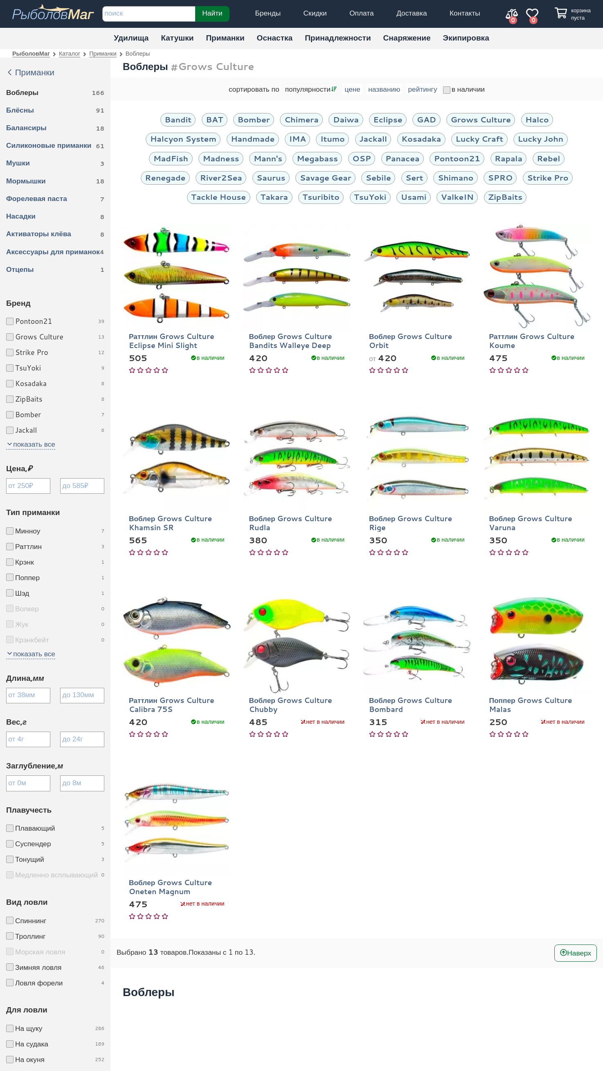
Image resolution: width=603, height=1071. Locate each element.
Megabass (317, 158)
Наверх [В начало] (579, 952)
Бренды (268, 13)
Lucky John (540, 138)
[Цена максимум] (82, 486)
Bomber (254, 119)
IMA (297, 138)
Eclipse (387, 119)
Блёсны (55, 110)
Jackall (373, 138)
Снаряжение (407, 37)
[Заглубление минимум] (28, 783)
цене (352, 89)
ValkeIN (457, 196)
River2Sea (221, 177)
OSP (361, 158)
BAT (214, 119)
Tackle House (218, 196)
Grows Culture (480, 119)
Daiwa (346, 119)
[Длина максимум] (82, 695)
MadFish (170, 158)
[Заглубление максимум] (82, 783)
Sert (414, 177)
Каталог (69, 53)
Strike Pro (547, 177)
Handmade (252, 138)
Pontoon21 (457, 158)
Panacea (402, 158)
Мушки (55, 163)
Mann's (268, 158)
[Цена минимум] (28, 486)
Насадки (55, 216)
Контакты (465, 13)
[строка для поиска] (148, 14)
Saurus (270, 177)
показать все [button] (34, 444)
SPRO (500, 177)
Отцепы (55, 270)
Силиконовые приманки (55, 145)
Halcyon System (183, 138)
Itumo (332, 138)
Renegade (165, 177)
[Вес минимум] (28, 739)
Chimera (301, 119)
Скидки (315, 13)
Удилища (131, 37)
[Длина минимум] (28, 695)
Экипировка (466, 37)
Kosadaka (421, 138)
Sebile (378, 177)
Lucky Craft (480, 138)
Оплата (361, 13)
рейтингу (422, 89)
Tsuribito (320, 196)
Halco (537, 119)
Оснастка (275, 37)
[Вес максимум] (82, 739)
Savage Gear (325, 177)
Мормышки (55, 181)
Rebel (548, 158)
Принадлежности (338, 37)
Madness (220, 158)
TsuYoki (370, 196)
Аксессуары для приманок (55, 252)
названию (384, 89)
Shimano (455, 177)
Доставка (411, 13)
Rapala (508, 158)
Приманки (225, 37)
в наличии (464, 89)
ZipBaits (505, 196)
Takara (274, 196)
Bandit (177, 119)
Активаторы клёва (55, 234)
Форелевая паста (55, 199)
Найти (212, 13)
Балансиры (55, 128)
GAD (426, 119)
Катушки (177, 37)
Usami (414, 196)
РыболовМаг (31, 53)
